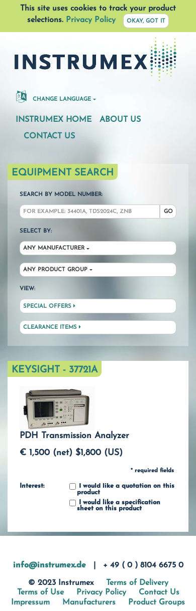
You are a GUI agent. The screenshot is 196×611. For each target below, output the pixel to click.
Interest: (32, 486)
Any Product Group (55, 270)
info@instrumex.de (49, 565)
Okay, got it (146, 21)
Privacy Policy (91, 20)
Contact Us (49, 136)
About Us (120, 120)
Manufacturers (89, 602)
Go (168, 212)
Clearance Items (52, 327)
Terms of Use (40, 592)
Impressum (30, 602)
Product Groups (156, 602)
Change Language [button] (53, 96)
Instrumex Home (53, 120)
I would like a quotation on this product (121, 489)
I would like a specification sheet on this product (114, 506)
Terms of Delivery (137, 583)
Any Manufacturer (53, 248)
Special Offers (49, 306)
